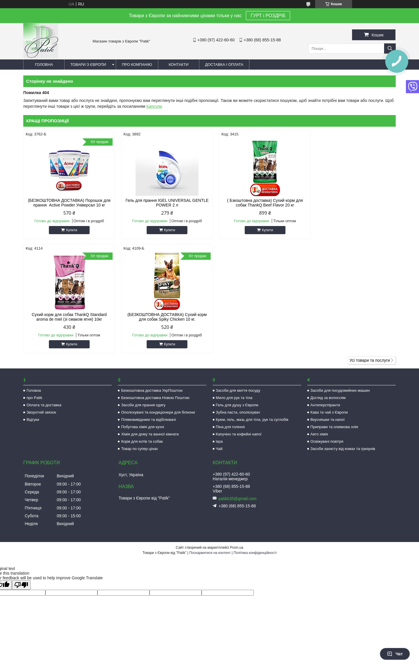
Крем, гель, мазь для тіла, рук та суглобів (252, 419)
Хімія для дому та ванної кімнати (150, 434)
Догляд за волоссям (328, 398)
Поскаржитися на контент (209, 553)
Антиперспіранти (325, 405)
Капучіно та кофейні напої (239, 434)
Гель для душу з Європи (237, 405)
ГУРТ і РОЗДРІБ (268, 15)
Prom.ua (236, 548)
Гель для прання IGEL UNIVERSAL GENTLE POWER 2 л (162, 202)
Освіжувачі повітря (326, 441)
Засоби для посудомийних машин (340, 390)
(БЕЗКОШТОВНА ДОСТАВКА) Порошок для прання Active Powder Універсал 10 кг (67, 202)
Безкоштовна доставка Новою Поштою (155, 398)
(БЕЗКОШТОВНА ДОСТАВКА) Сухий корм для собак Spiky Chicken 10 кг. (67, 317)
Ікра (219, 441)
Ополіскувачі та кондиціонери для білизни (158, 412)
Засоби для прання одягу (143, 405)
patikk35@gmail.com (237, 498)
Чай (219, 448)
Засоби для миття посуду (238, 390)
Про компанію (137, 64)
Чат (395, 653)
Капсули (154, 106)
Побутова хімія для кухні (142, 427)
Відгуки (32, 419)
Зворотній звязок (41, 412)
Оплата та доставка (43, 405)
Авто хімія (319, 434)
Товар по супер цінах (139, 448)
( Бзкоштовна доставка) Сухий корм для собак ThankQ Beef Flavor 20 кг (256, 202)
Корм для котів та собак (142, 441)
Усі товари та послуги (369, 360)
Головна (44, 64)
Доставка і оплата (224, 64)
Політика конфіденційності (255, 553)
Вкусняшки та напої (327, 419)
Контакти (179, 64)
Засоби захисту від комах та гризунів (342, 448)
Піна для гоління (230, 427)
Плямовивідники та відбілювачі (148, 419)
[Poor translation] (21, 585)
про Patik (34, 398)
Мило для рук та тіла (234, 398)
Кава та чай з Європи (329, 412)
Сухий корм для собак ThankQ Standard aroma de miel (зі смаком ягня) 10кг (351, 202)
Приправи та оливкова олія (334, 427)
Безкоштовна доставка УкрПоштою (151, 390)
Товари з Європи (88, 64)
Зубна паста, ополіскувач (238, 412)
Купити (69, 230)
